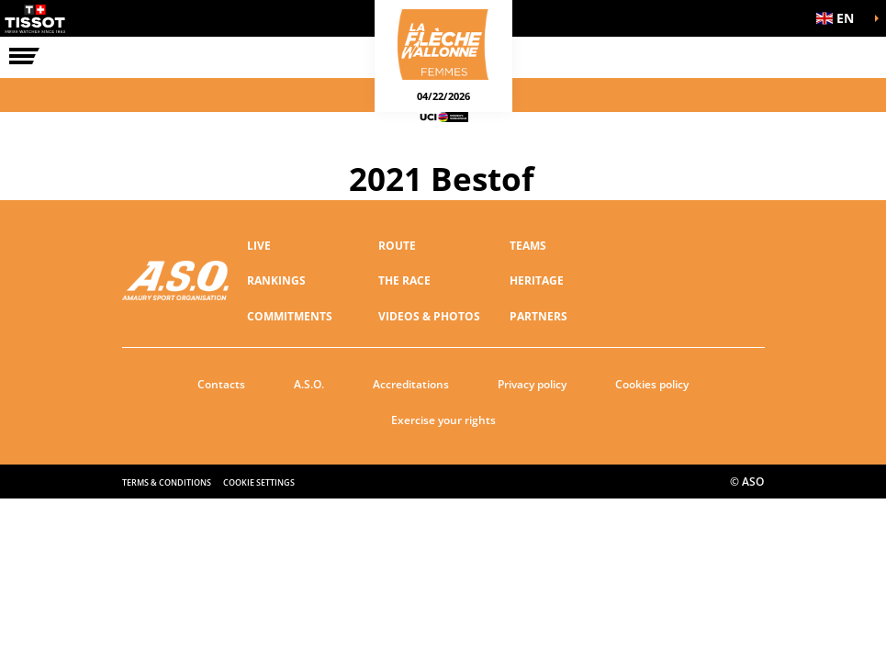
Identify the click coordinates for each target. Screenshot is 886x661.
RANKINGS (276, 280)
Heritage (537, 280)
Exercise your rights (443, 420)
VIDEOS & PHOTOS (429, 316)
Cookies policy (652, 384)
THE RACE (404, 280)
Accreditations (411, 384)
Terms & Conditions (166, 482)
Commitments (289, 316)
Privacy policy (532, 384)
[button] (840, 18)
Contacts (221, 384)
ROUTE (397, 245)
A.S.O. (309, 384)
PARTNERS (538, 316)
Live (259, 245)
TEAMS (528, 245)
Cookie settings (259, 482)
